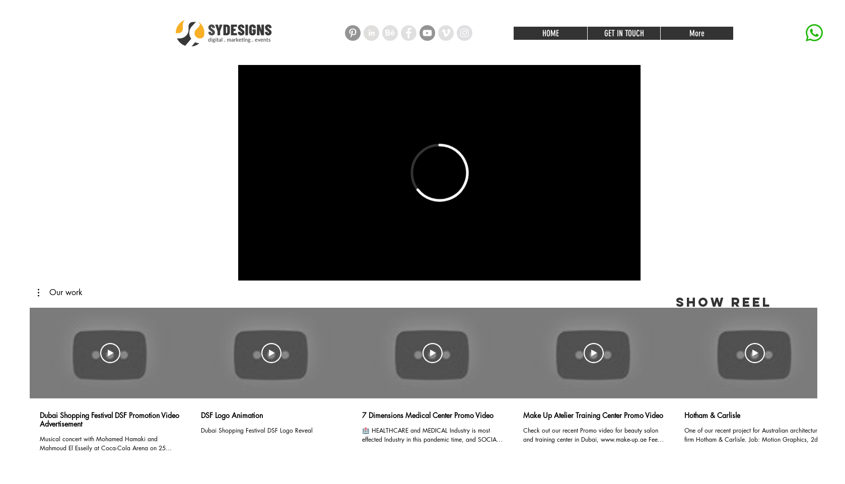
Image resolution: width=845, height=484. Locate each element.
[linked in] (371, 33)
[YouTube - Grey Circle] (427, 33)
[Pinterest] (353, 33)
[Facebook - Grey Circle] (408, 33)
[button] (60, 292)
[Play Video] (110, 353)
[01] (390, 33)
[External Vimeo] (439, 173)
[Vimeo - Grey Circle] (446, 33)
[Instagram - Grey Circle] (464, 33)
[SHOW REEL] (723, 302)
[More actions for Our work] (60, 292)
